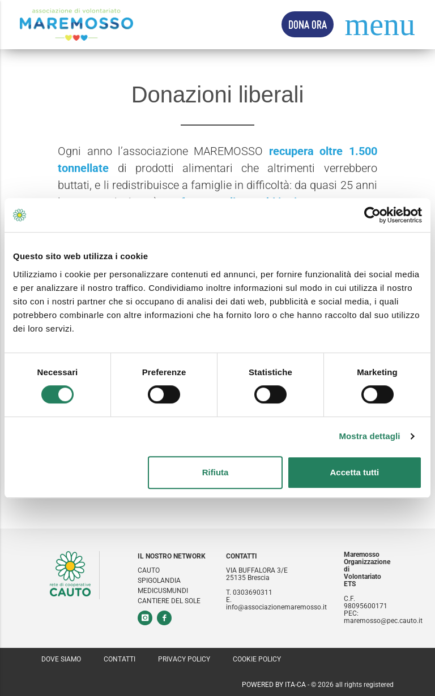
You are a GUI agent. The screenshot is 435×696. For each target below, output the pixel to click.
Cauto (149, 570)
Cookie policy (257, 659)
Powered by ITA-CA (274, 685)
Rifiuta (215, 472)
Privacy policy (184, 659)
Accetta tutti (354, 472)
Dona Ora (307, 24)
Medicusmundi (163, 591)
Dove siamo (61, 659)
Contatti (119, 659)
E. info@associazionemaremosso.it (276, 603)
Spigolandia (159, 581)
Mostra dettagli (369, 436)
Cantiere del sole (169, 601)
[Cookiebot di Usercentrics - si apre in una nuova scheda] (372, 215)
